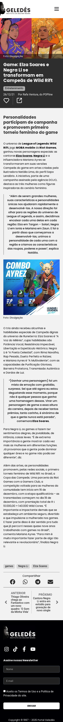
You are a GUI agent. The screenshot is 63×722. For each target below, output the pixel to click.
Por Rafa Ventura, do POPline (35, 94)
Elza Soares (24, 156)
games (9, 566)
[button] (12, 582)
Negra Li (39, 156)
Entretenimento (14, 88)
